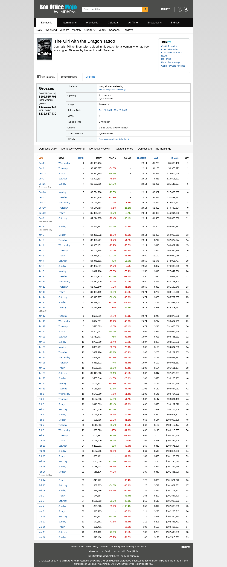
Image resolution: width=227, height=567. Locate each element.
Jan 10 (42, 276)
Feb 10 (42, 440)
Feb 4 (41, 409)
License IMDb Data (122, 551)
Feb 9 (41, 435)
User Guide (105, 551)
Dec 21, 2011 (105, 110)
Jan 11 (42, 281)
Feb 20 (42, 472)
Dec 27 (42, 197)
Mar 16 (42, 527)
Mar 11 (42, 521)
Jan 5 (41, 250)
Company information (171, 52)
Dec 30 (42, 213)
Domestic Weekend (72, 148)
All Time (133, 22)
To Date (174, 158)
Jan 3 (41, 240)
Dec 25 (42, 184)
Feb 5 (41, 414)
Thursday (63, 168)
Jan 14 (42, 297)
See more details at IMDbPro (114, 139)
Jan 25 (42, 357)
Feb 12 (42, 451)
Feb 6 (41, 420)
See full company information (112, 90)
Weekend (51, 29)
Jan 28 (42, 373)
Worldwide (92, 22)
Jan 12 (42, 287)
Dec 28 (42, 202)
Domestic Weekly (99, 148)
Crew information (169, 49)
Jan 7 (41, 261)
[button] (172, 62)
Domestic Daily (48, 148)
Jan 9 (41, 271)
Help (135, 551)
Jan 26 (42, 362)
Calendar (113, 22)
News (164, 55)
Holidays (128, 29)
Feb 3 (41, 404)
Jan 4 (41, 245)
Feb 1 (41, 394)
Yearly (102, 29)
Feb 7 (41, 425)
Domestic (46, 22)
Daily (39, 29)
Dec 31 (42, 218)
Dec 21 (42, 163)
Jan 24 (42, 352)
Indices (175, 22)
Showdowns (154, 22)
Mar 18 (42, 537)
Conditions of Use (83, 564)
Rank (80, 158)
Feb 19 (42, 466)
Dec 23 (42, 173)
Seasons (114, 29)
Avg (156, 158)
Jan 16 (42, 307)
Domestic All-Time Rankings (154, 148)
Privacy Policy (103, 564)
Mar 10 (42, 516)
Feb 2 (41, 399)
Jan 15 (42, 302)
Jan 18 (42, 321)
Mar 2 (41, 495)
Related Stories (124, 148)
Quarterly (89, 29)
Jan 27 (42, 368)
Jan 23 (42, 347)
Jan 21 (42, 336)
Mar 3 (41, 501)
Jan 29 (42, 378)
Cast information (169, 46)
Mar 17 (42, 532)
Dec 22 (42, 168)
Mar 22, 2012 (120, 110)
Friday (61, 173)
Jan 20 (42, 331)
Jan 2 (41, 235)
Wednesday (64, 163)
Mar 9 (41, 511)
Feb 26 (42, 490)
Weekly (64, 29)
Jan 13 (42, 292)
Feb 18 (42, 461)
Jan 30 (42, 383)
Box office (166, 59)
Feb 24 (42, 480)
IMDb (126, 556)
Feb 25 (42, 485)
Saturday (62, 178)
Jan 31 (42, 388)
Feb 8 (41, 430)
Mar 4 (41, 506)
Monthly (76, 29)
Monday (62, 192)
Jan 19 (42, 326)
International (69, 22)
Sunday (62, 184)
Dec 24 (42, 178)
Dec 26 (42, 192)
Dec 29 (42, 208)
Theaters (141, 158)
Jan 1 (41, 226)
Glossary (93, 551)
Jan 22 (42, 342)
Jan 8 (41, 266)
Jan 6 (41, 255)
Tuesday (62, 197)
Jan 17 (42, 316)
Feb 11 (42, 446)
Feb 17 (42, 456)
